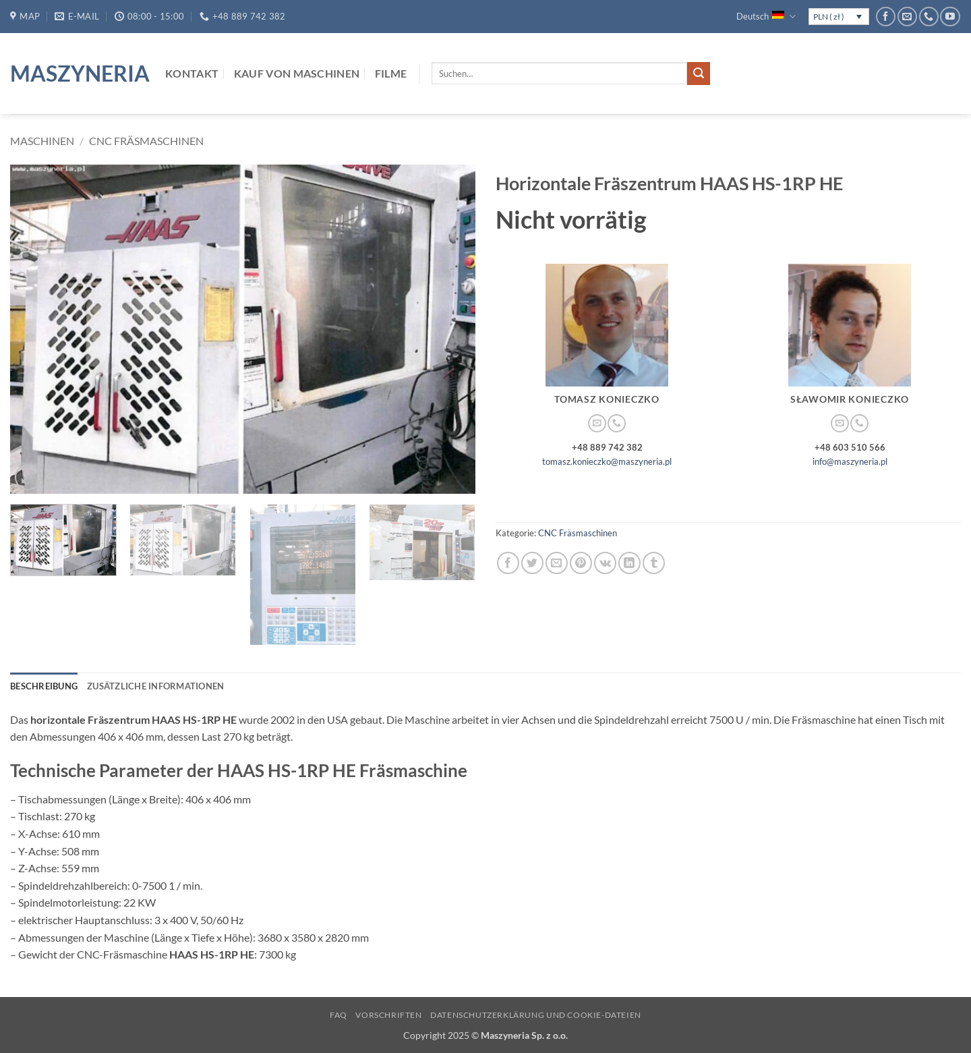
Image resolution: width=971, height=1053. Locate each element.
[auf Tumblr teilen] (654, 563)
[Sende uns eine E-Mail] (907, 16)
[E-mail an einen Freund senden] (557, 563)
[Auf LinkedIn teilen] (629, 563)
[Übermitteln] (698, 73)
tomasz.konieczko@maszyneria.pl (607, 461)
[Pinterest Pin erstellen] (581, 563)
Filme (391, 73)
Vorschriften (388, 1015)
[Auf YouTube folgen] (950, 16)
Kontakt (191, 73)
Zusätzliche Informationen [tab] (155, 686)
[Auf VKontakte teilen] (605, 563)
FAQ (338, 1015)
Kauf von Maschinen (297, 73)
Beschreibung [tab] (44, 686)
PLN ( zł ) (828, 16)
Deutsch (765, 16)
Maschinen (42, 140)
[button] (28, 477)
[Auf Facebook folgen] (885, 16)
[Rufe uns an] (929, 16)
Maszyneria (77, 73)
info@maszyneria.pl (850, 461)
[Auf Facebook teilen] (508, 563)
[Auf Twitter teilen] (532, 563)
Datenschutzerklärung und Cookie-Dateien (535, 1015)
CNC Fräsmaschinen (146, 140)
